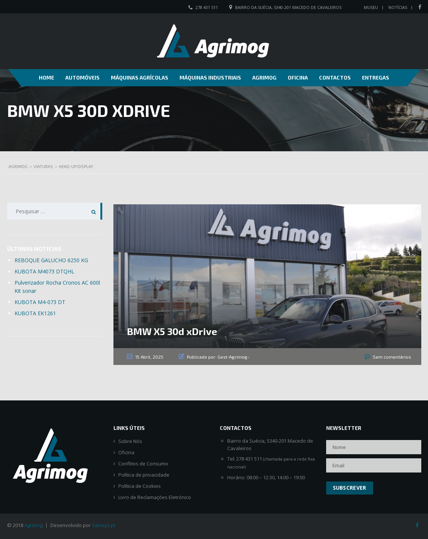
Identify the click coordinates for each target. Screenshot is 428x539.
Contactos (335, 77)
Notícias (397, 7)
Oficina (298, 77)
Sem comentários (392, 356)
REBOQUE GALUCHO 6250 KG (51, 260)
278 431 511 (207, 7)
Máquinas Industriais (210, 77)
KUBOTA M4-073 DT (40, 302)
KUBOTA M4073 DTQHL (44, 271)
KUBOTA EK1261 (35, 313)
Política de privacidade (143, 474)
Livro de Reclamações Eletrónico (154, 497)
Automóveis (82, 77)
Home (46, 77)
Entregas (375, 77)
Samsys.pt (103, 524)
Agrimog (264, 77)
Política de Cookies (139, 485)
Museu (371, 7)
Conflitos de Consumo (143, 463)
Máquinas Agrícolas (139, 77)
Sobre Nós (130, 441)
